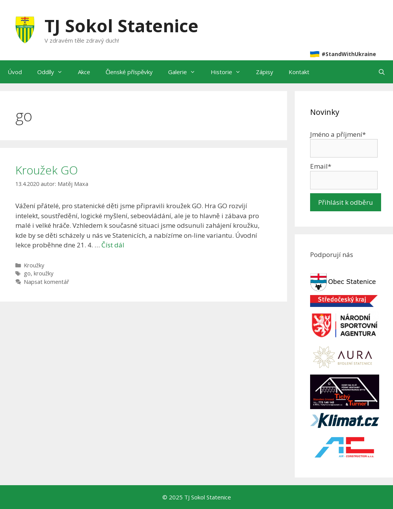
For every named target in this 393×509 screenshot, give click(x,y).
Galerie (185, 71)
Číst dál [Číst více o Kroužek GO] (112, 244)
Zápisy (264, 72)
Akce (84, 72)
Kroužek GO (46, 170)
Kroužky (34, 265)
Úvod (15, 72)
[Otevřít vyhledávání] (381, 71)
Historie (229, 71)
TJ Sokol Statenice (121, 25)
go (27, 273)
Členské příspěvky (129, 72)
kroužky (43, 273)
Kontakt (299, 72)
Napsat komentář (46, 281)
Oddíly (53, 71)
